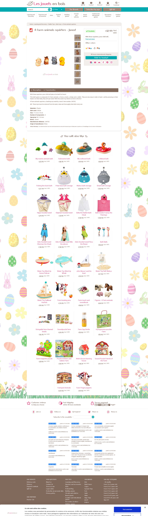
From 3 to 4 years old (111, 489)
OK (93, 417)
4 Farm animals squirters (69, 24)
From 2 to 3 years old (110, 486)
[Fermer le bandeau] (145, 496)
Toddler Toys (51, 24)
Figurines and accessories (73, 484)
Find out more (90, 39)
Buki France (88, 484)
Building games (70, 491)
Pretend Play (69, 489)
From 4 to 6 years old (111, 491)
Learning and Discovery (40, 24)
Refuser (127, 511)
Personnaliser (127, 504)
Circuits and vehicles (71, 493)
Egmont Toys (89, 489)
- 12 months (107, 482)
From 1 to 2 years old (110, 484)
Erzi (86, 491)
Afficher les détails (31, 512)
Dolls (66, 486)
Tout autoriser (127, 498)
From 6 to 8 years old (110, 493)
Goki (86, 493)
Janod (36, 119)
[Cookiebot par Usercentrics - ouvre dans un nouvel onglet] (12, 512)
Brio (86, 482)
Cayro (86, 486)
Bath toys (58, 24)
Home (31, 24)
